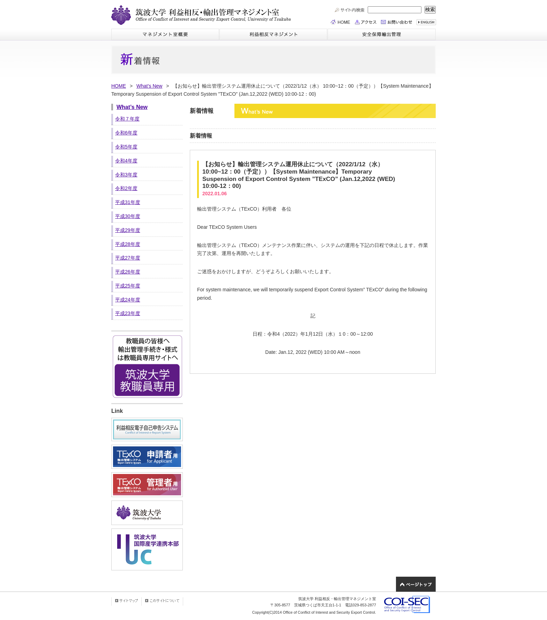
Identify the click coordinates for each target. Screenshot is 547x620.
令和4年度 (126, 160)
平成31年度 (127, 202)
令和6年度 (126, 133)
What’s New (149, 86)
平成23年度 (127, 313)
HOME (118, 86)
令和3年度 (126, 174)
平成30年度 (127, 216)
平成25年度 (127, 286)
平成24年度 (127, 299)
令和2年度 (126, 188)
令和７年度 (127, 119)
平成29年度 (127, 230)
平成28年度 (127, 244)
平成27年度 (127, 258)
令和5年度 (126, 146)
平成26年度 (127, 272)
